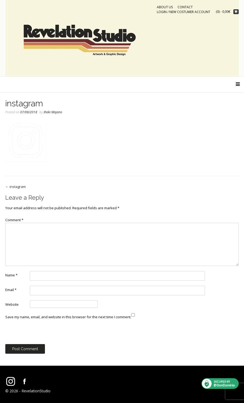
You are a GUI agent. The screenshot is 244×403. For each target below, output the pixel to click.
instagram (15, 186)
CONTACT (185, 7)
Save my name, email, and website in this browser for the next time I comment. (68, 317)
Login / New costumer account (183, 12)
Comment (14, 219)
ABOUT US (165, 7)
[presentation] (45, 333)
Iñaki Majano (53, 112)
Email (10, 289)
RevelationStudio (36, 390)
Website (12, 304)
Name (11, 275)
